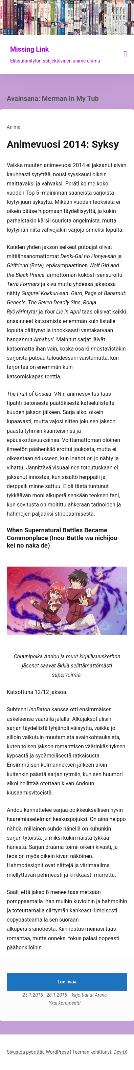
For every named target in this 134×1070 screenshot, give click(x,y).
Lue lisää (67, 981)
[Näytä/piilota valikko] (125, 54)
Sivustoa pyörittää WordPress (38, 1052)
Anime (13, 127)
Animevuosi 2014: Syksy (63, 144)
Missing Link (29, 49)
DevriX (120, 1052)
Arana (101, 995)
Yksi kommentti (65, 1003)
